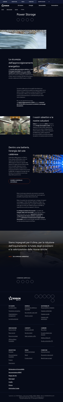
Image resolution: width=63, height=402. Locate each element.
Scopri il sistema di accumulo (16, 181)
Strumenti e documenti (47, 355)
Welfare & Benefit (45, 338)
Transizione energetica (14, 311)
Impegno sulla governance (44, 318)
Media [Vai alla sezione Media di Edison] (23, 1)
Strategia (11, 352)
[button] (18, 19)
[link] (55, 1)
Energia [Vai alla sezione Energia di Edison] (31, 5)
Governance (12, 363)
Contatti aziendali (29, 330)
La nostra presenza (13, 319)
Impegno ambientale (46, 311)
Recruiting (43, 330)
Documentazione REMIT (15, 372)
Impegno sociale (45, 314)
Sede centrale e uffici (30, 336)
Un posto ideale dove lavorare (46, 333)
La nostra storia (12, 307)
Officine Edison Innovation (12, 340)
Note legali (12, 379)
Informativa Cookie (14, 388)
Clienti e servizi (29, 316)
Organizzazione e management (13, 315)
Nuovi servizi (12, 333)
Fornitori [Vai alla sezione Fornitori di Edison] (31, 1)
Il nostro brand (28, 358)
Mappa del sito (13, 375)
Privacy (11, 385)
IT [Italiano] (50, 2)
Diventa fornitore (45, 352)
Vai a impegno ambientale (19, 256)
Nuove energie (12, 330)
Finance (11, 360)
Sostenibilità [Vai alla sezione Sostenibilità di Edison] (42, 5)
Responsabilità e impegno (47, 307)
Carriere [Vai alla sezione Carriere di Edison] (5, 1)
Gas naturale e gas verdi (31, 312)
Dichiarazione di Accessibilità (16, 369)
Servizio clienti (28, 333)
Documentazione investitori (13, 355)
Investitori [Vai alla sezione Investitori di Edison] (14, 1)
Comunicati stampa (30, 352)
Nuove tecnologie (13, 336)
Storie (26, 355)
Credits (11, 382)
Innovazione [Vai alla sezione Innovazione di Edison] (54, 5)
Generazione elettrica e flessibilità (31, 308)
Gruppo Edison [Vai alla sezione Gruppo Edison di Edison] (41, 1)
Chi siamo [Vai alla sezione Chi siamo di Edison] (20, 5)
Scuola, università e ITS (47, 341)
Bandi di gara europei (46, 358)
